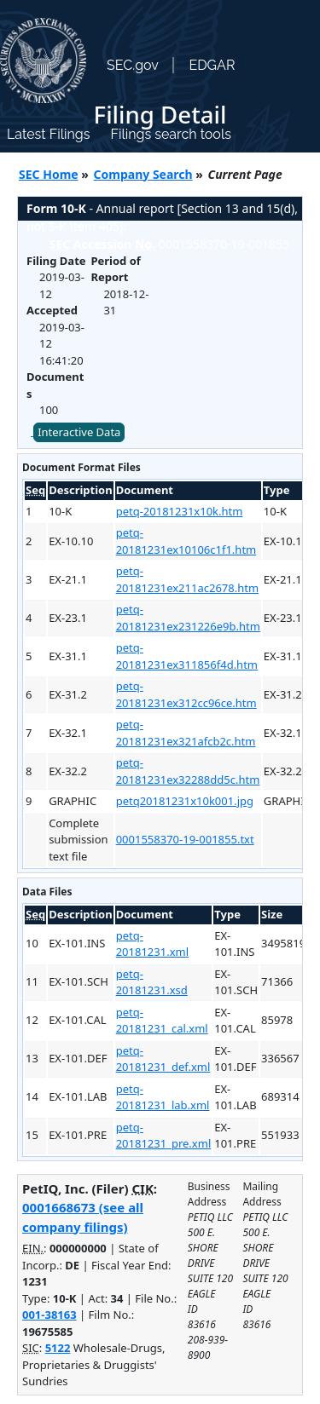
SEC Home (49, 174)
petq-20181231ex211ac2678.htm (187, 579)
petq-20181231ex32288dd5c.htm (188, 771)
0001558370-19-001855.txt (185, 839)
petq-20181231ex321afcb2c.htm (186, 732)
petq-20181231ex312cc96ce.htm (186, 694)
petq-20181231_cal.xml (162, 1020)
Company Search (143, 174)
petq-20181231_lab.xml (163, 1097)
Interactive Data (79, 432)
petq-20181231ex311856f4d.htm (187, 656)
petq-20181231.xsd (152, 982)
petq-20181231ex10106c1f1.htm (186, 541)
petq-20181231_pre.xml (164, 1135)
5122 (58, 1347)
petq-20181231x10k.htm (179, 511)
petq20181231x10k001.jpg (184, 800)
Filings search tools (170, 134)
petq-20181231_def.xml (163, 1059)
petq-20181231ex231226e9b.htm (188, 617)
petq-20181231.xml (152, 944)
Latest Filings (48, 134)
